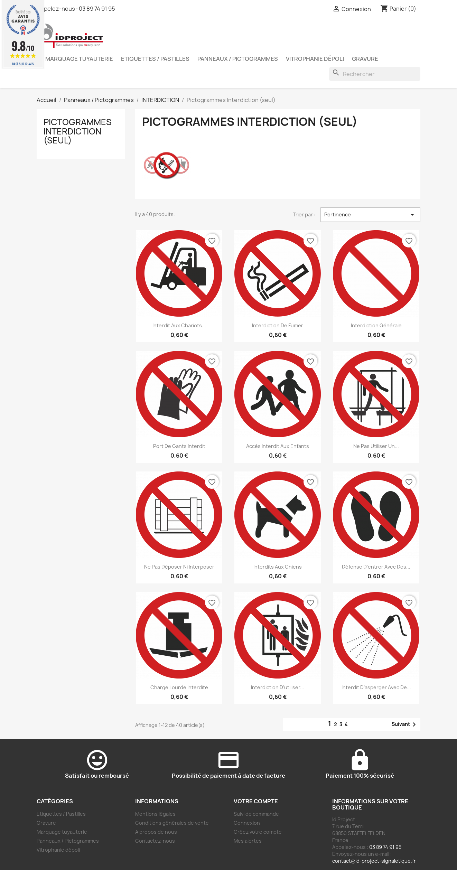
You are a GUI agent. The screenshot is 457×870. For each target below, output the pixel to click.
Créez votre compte (258, 832)
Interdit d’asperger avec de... (376, 687)
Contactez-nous (155, 841)
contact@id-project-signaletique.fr (374, 861)
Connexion (247, 823)
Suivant (405, 724)
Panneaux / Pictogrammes (237, 59)
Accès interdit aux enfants (277, 446)
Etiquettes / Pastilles (155, 59)
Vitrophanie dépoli (315, 59)
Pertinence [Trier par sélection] (370, 215)
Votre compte (256, 801)
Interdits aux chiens (277, 566)
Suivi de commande (256, 814)
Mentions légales (155, 814)
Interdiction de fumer (277, 325)
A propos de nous (156, 832)
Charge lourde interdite (179, 687)
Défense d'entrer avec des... (376, 566)
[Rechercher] (374, 74)
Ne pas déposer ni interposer (179, 566)
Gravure (365, 59)
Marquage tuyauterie (79, 59)
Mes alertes (248, 841)
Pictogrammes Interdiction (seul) (78, 131)
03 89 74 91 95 (97, 8)
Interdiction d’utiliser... (277, 687)
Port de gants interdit (179, 446)
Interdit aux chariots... (179, 325)
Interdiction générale (376, 325)
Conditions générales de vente (172, 823)
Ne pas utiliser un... (376, 446)
